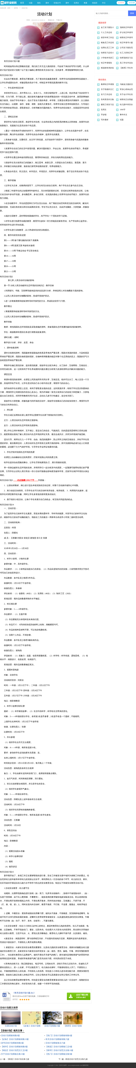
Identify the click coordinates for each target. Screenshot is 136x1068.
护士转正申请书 (126, 32)
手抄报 (103, 115)
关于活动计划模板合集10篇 (13, 1054)
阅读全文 (51, 20)
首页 (22, 3)
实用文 (16, 8)
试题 (122, 120)
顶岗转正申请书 (126, 27)
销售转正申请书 (126, 37)
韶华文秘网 (63, 1065)
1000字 (122, 110)
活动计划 (24, 8)
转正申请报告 (106, 63)
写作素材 (104, 120)
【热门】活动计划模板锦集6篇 (58, 1035)
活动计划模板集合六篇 (55, 1043)
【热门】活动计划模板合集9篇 (58, 1054)
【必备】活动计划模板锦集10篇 (15, 1039)
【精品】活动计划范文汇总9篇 (14, 1050)
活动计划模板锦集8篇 (10, 1035)
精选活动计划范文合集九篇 (76, 1059)
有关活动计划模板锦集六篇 (57, 1039)
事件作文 (123, 115)
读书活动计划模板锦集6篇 (12, 1043)
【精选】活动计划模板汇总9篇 (58, 1047)
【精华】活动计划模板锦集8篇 (14, 1047)
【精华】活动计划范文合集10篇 (59, 1050)
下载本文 (59, 20)
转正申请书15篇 (126, 43)
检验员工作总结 (107, 43)
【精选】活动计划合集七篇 (18, 1059)
